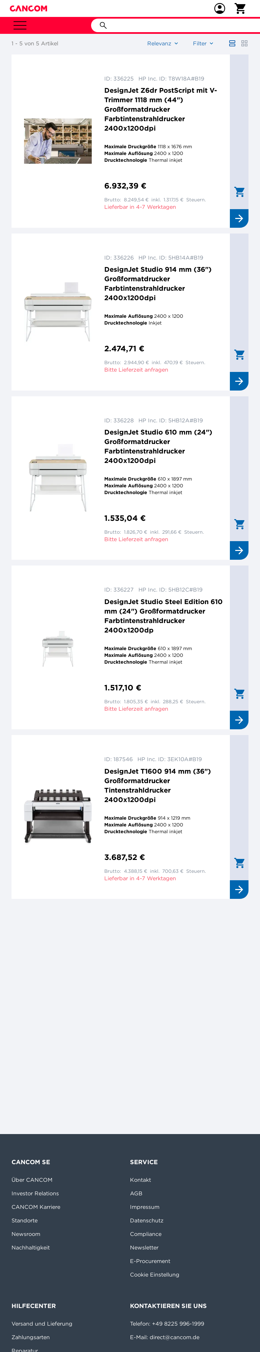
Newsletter (144, 1247)
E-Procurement (150, 1261)
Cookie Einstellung (154, 1274)
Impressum (144, 1206)
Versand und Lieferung (42, 1323)
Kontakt (140, 1179)
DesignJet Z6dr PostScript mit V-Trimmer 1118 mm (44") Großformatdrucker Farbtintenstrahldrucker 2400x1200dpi (160, 109)
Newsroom (26, 1234)
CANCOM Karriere (36, 1206)
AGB (136, 1193)
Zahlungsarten (31, 1337)
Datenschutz (147, 1220)
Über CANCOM (32, 1179)
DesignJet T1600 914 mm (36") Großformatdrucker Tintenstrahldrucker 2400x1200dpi (157, 785)
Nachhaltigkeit (31, 1247)
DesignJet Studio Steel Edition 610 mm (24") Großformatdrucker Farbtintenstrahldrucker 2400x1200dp (163, 615)
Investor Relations (35, 1193)
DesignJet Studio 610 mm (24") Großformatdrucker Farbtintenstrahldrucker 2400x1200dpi (158, 446)
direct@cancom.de (174, 1337)
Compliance (145, 1234)
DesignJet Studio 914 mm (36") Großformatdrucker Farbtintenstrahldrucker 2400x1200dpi (158, 283)
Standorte (25, 1220)
